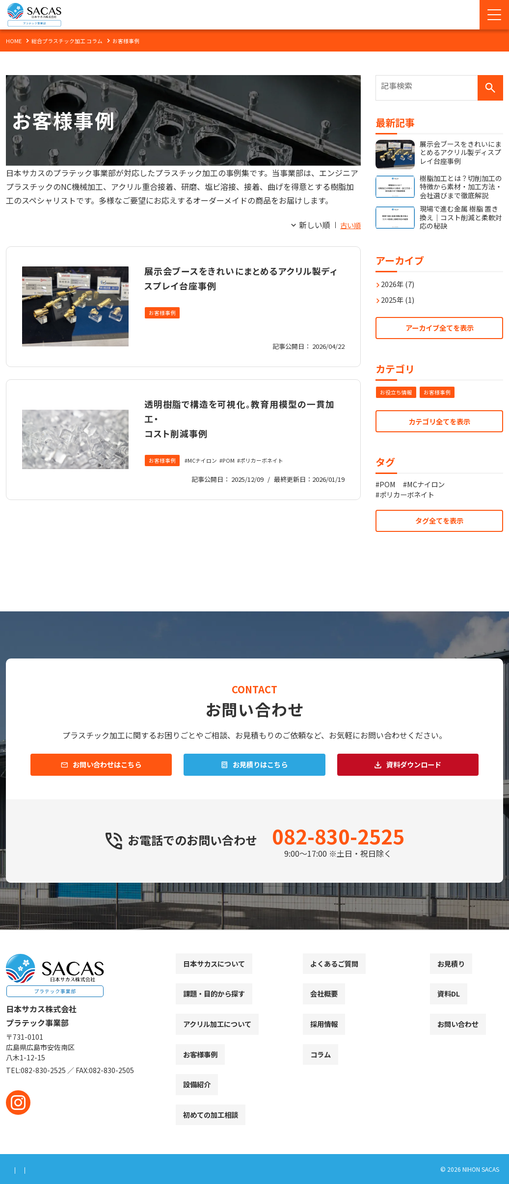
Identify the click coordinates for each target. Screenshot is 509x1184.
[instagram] (18, 1102)
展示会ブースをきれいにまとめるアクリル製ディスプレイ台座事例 (239, 277)
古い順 (349, 225)
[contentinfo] (254, 1057)
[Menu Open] (494, 14)
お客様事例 (163, 313)
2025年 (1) (401, 294)
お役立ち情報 (397, 390)
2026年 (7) (401, 279)
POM (234, 461)
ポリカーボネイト (270, 461)
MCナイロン (206, 461)
